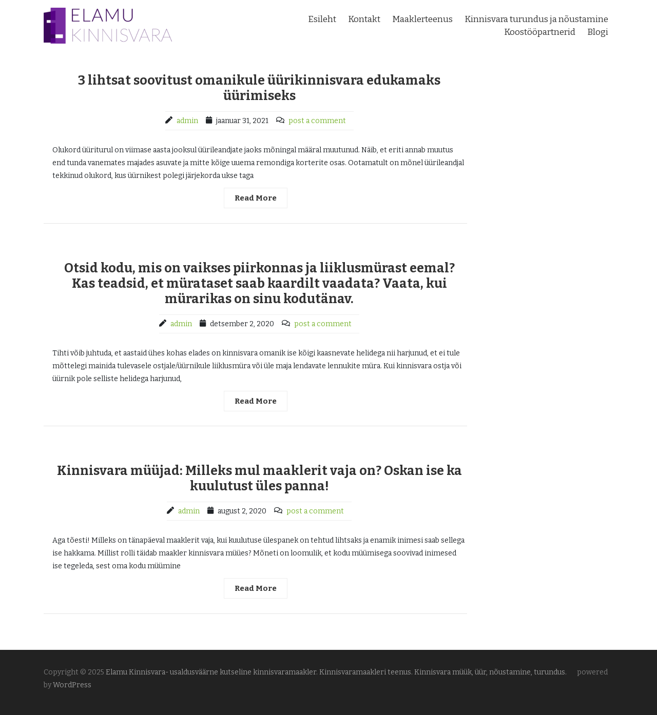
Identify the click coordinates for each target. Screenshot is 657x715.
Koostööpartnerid (539, 32)
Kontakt (364, 19)
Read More (256, 198)
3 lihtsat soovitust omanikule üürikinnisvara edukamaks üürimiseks (259, 88)
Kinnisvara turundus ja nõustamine (536, 19)
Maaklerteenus (422, 19)
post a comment (317, 120)
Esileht (322, 19)
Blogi (597, 32)
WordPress (72, 685)
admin (187, 120)
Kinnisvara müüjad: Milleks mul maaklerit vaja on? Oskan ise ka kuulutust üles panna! (259, 478)
